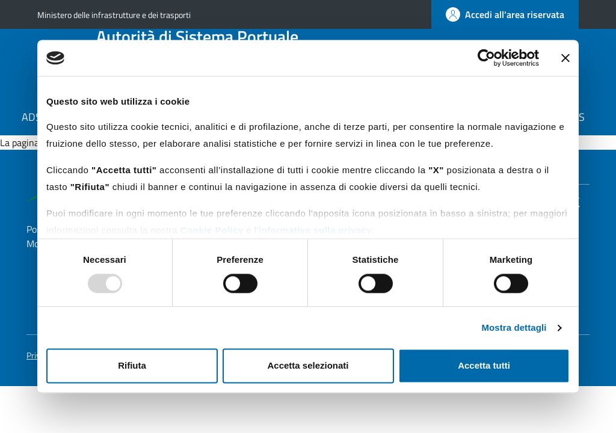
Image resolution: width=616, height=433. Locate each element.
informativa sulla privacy (315, 230)
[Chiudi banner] (565, 58)
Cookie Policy (212, 230)
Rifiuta (132, 366)
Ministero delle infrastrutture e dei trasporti (114, 14)
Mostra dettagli (513, 327)
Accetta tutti (484, 366)
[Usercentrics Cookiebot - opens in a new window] (486, 58)
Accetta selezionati (307, 366)
